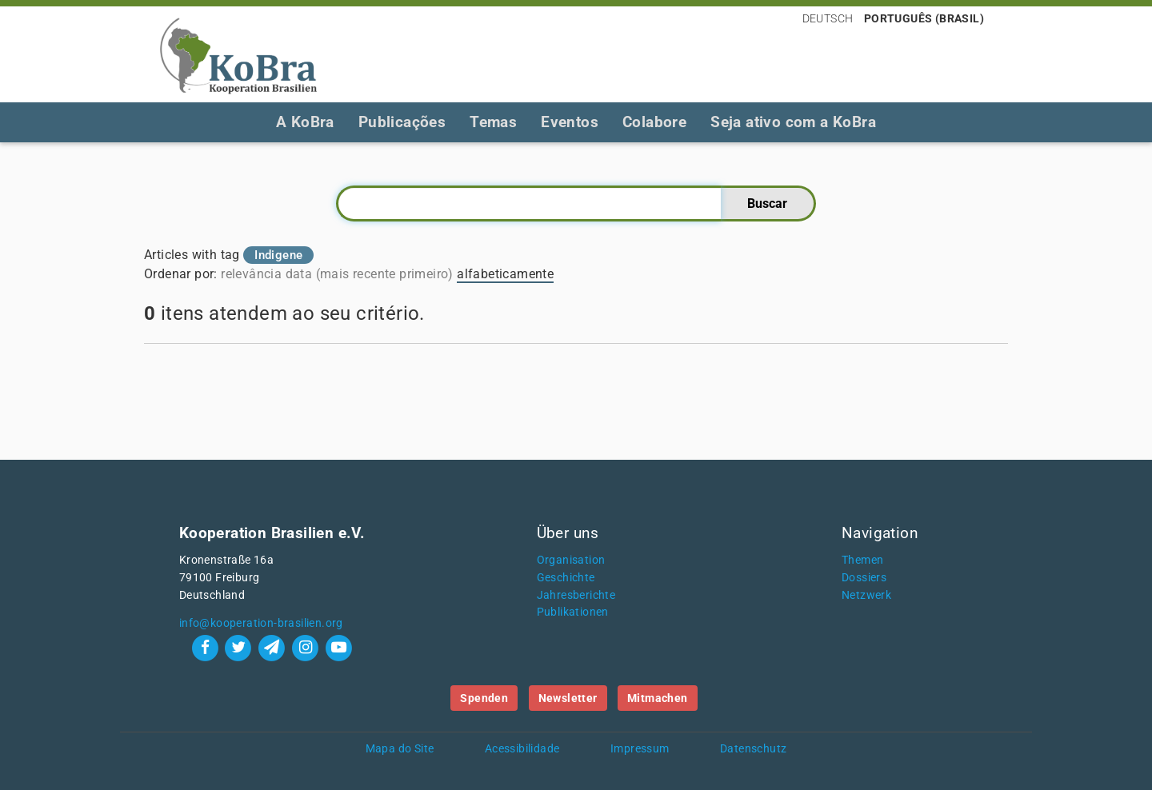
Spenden (484, 698)
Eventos (569, 122)
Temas (493, 122)
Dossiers (864, 578)
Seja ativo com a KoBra (793, 122)
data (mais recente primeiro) (370, 273)
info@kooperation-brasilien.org (261, 623)
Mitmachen (657, 698)
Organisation (571, 560)
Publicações (402, 122)
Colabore (654, 122)
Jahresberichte (576, 595)
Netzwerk (866, 595)
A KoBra (305, 122)
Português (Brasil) (924, 18)
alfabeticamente (505, 273)
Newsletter (568, 698)
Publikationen (573, 612)
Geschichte (566, 578)
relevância (251, 273)
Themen (862, 560)
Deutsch (828, 18)
